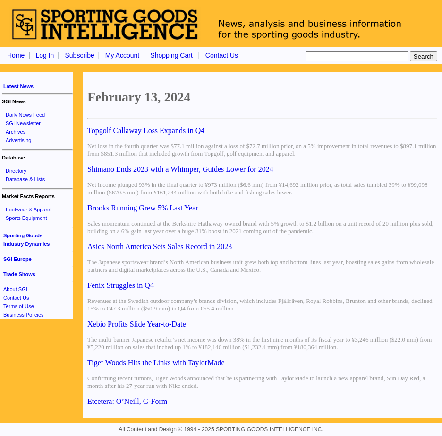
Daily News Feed (25, 114)
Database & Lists (25, 179)
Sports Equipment (26, 218)
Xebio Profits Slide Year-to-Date (136, 324)
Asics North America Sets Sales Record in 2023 (159, 247)
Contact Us (221, 55)
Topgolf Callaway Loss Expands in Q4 (145, 130)
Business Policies (23, 315)
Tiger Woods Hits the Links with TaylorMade (156, 363)
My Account (122, 55)
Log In (44, 55)
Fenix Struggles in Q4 (120, 285)
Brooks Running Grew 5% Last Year (142, 208)
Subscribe (79, 55)
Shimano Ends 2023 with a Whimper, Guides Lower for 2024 (180, 169)
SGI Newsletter (23, 123)
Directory (16, 171)
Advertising (18, 140)
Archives (16, 131)
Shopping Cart (171, 55)
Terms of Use (18, 306)
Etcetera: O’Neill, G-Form (127, 401)
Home (16, 55)
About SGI (15, 289)
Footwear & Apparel (28, 209)
